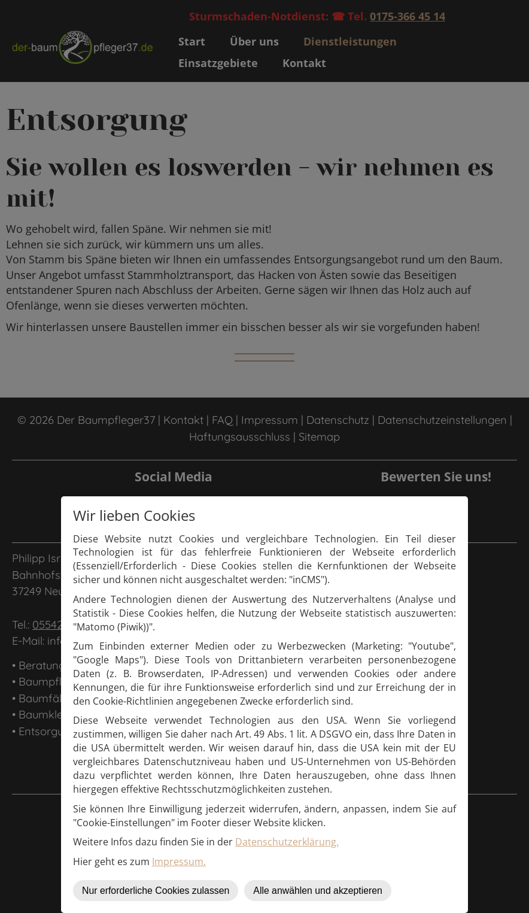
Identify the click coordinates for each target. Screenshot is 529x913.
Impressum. (179, 861)
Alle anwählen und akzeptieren (317, 890)
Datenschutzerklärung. (287, 841)
